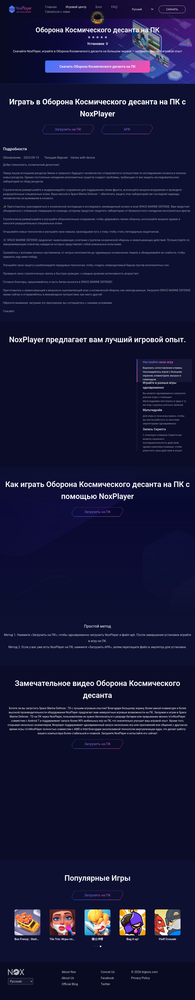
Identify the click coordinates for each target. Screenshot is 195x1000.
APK (127, 129)
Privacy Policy (140, 978)
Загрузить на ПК (68, 129)
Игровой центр (76, 7)
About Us (68, 978)
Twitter (105, 984)
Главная (51, 7)
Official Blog (70, 984)
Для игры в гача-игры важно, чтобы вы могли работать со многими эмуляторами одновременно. (164, 419)
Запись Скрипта (154, 429)
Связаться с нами (57, 11)
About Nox (69, 972)
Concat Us (108, 972)
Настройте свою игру (158, 362)
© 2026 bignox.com (144, 972)
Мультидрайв (152, 410)
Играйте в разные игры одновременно (159, 385)
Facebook (107, 978)
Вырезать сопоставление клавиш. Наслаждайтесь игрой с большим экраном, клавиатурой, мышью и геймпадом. (163, 373)
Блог (99, 7)
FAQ (114, 7)
